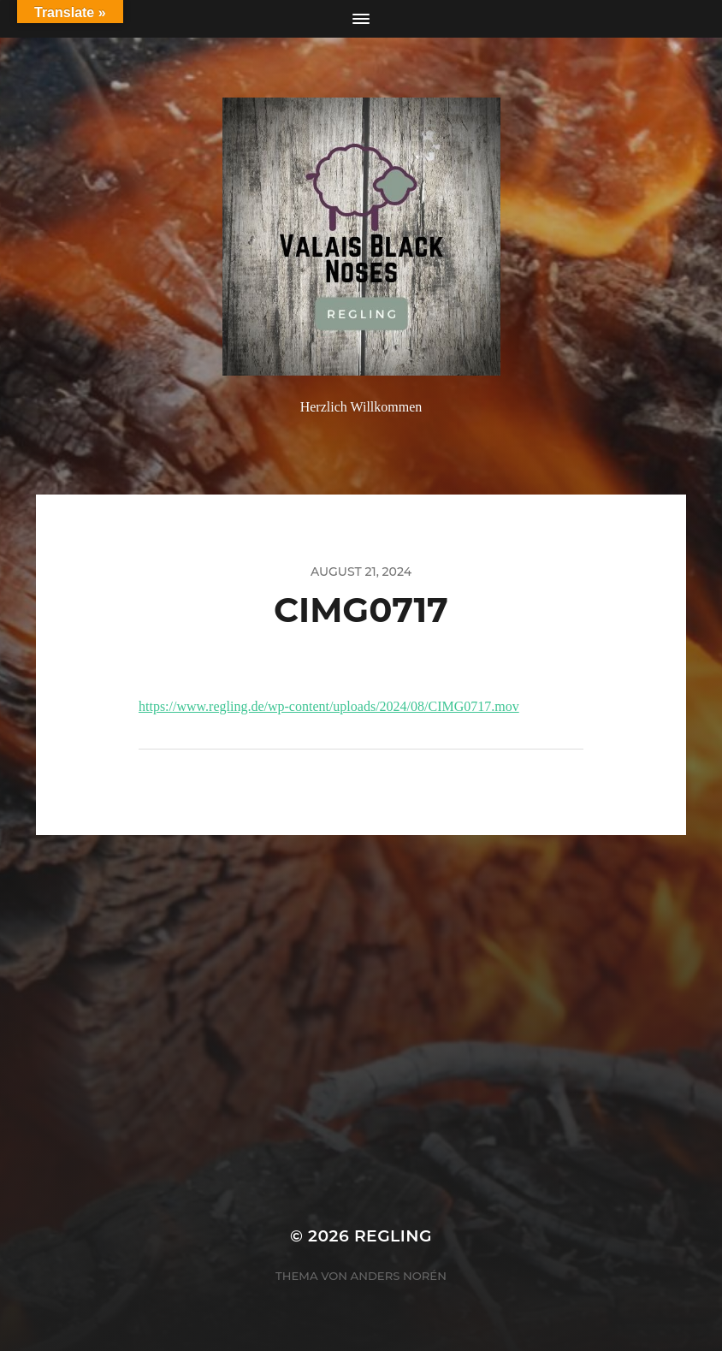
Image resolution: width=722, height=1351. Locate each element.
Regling (393, 1236)
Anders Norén (399, 1276)
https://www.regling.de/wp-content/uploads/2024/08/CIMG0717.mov (329, 706)
